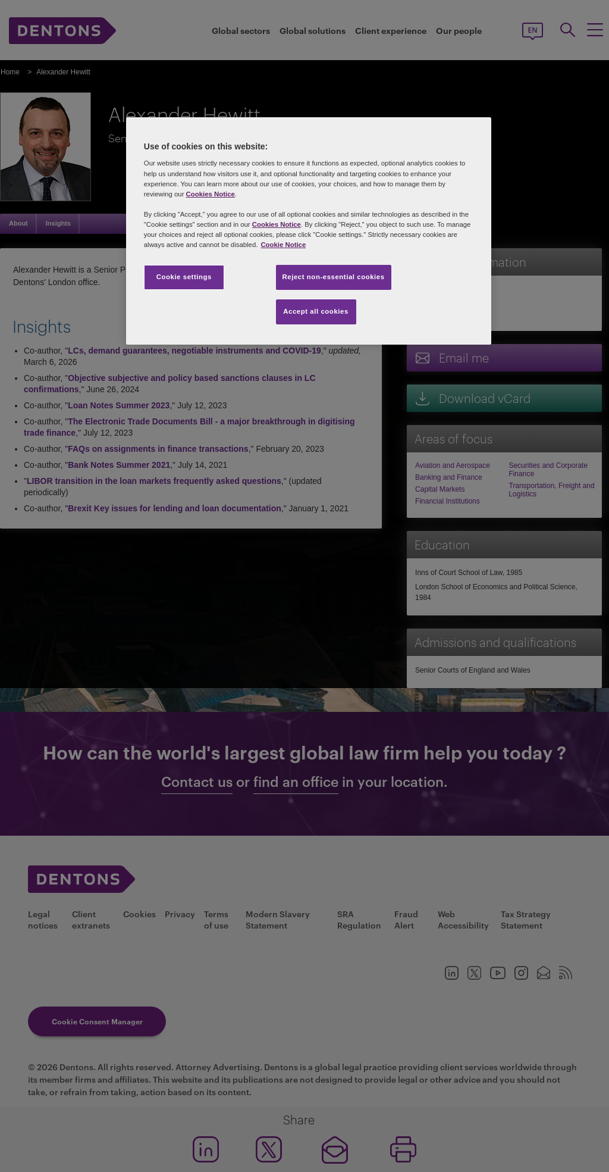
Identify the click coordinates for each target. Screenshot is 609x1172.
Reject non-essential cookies (333, 276)
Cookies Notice (210, 194)
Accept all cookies (316, 311)
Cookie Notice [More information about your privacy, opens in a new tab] (283, 244)
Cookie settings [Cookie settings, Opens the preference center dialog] (184, 276)
